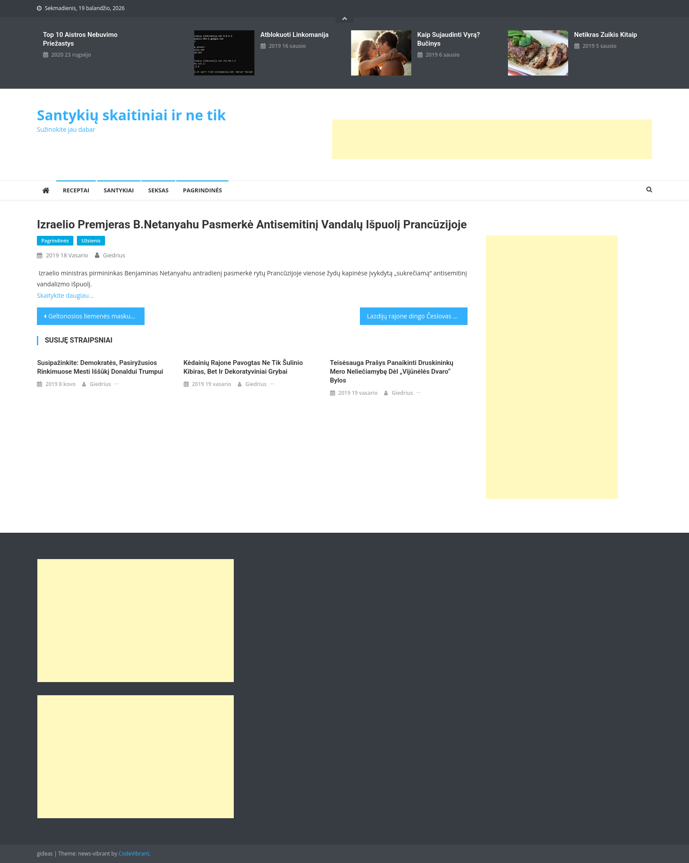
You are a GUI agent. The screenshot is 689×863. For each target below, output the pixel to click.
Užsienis (91, 240)
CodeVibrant (134, 853)
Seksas (158, 190)
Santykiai (119, 190)
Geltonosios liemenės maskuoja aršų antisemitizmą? (96, 316)
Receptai (76, 190)
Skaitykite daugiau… (65, 295)
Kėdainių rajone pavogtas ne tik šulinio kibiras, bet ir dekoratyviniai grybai (243, 367)
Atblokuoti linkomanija (295, 35)
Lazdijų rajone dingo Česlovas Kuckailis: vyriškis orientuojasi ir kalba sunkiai (417, 316)
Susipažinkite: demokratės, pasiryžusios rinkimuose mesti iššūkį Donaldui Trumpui (100, 367)
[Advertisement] (492, 139)
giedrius (114, 255)
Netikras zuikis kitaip (605, 35)
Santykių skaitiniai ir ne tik (131, 114)
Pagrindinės (202, 190)
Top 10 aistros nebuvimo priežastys (80, 39)
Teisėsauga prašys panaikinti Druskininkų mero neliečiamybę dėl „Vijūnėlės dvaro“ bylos (391, 371)
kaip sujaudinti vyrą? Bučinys (448, 39)
